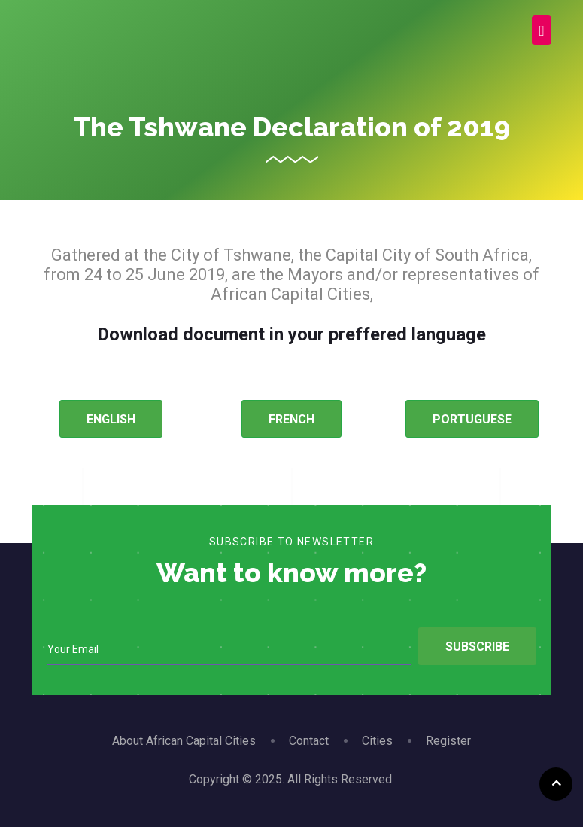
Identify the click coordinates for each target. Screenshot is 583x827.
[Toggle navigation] (541, 30)
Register (448, 741)
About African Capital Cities (184, 741)
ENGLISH (111, 419)
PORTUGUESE (472, 419)
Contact (309, 741)
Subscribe (477, 646)
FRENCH (291, 419)
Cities (377, 741)
